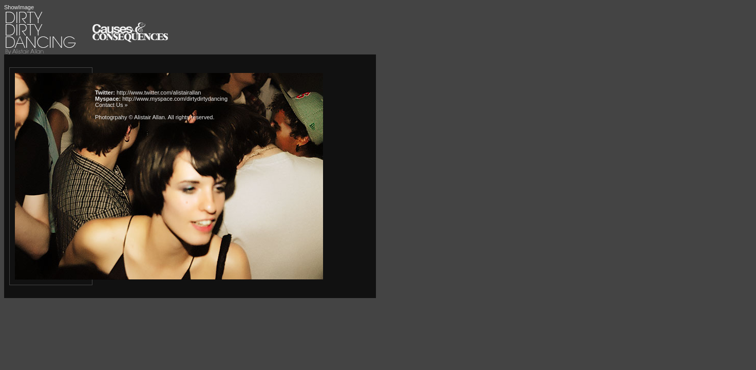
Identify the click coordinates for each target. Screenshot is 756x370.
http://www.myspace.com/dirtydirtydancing (175, 99)
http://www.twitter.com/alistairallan (159, 92)
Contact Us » (111, 105)
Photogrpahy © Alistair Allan (130, 117)
